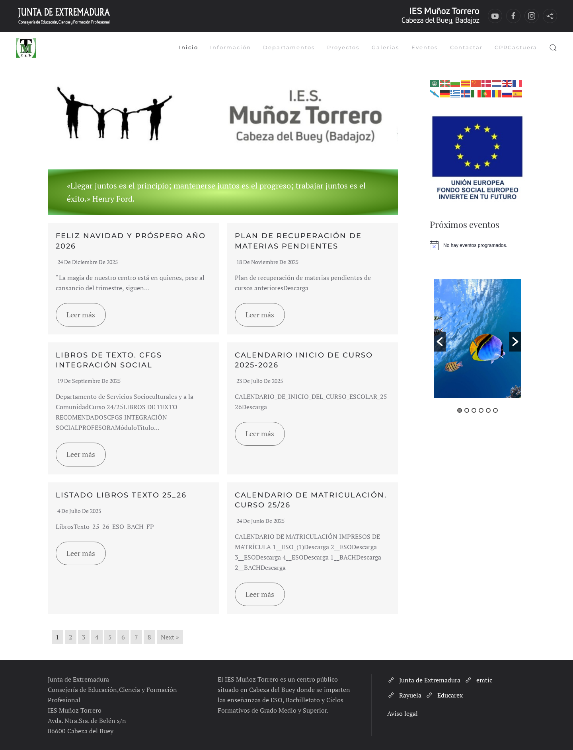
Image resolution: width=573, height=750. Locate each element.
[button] (553, 48)
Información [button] (230, 47)
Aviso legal (402, 713)
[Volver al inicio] (26, 48)
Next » (170, 637)
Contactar (466, 47)
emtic (478, 680)
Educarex (444, 695)
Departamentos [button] (289, 47)
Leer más (80, 314)
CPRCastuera (516, 47)
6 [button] (495, 410)
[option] (477, 340)
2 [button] (466, 410)
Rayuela (404, 695)
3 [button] (474, 410)
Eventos (424, 47)
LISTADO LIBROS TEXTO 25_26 (121, 495)
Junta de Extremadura (423, 680)
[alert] (477, 245)
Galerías (386, 47)
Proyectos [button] (343, 47)
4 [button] (481, 410)
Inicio (188, 47)
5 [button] (488, 410)
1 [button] (459, 410)
